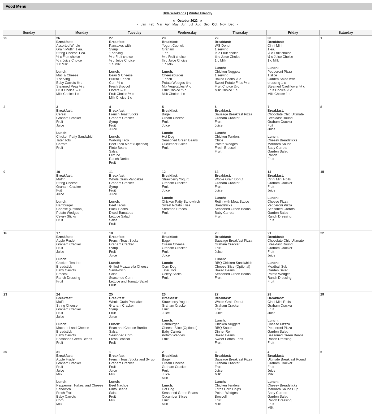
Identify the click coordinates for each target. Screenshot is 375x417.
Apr (167, 24)
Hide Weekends (174, 13)
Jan (143, 24)
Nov (223, 24)
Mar (159, 24)
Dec (231, 24)
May (176, 24)
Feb (151, 24)
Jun (183, 24)
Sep (206, 24)
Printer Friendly (200, 13)
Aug (198, 24)
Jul (191, 24)
